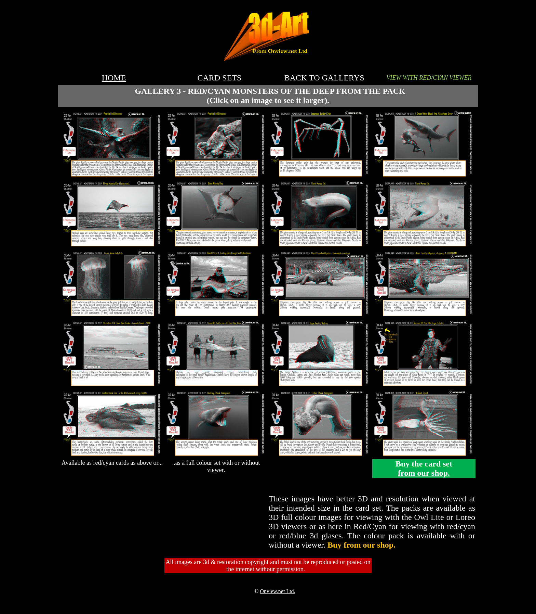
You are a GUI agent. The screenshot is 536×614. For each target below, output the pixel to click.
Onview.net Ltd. (277, 591)
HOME (114, 77)
